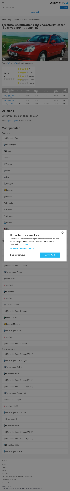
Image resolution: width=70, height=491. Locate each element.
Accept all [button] (50, 255)
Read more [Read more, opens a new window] (24, 244)
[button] (35, 248)
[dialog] (35, 245)
